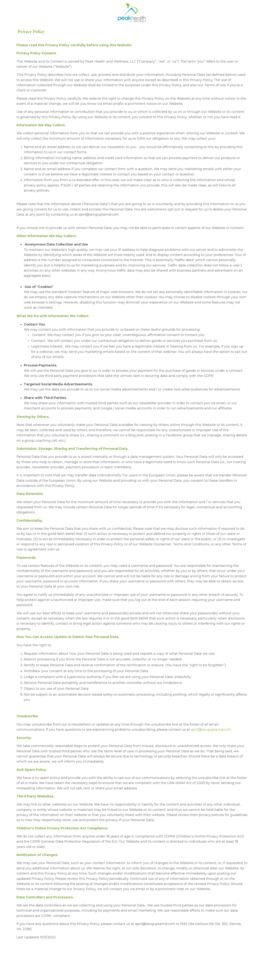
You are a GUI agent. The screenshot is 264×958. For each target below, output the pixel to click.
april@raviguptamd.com (211, 739)
